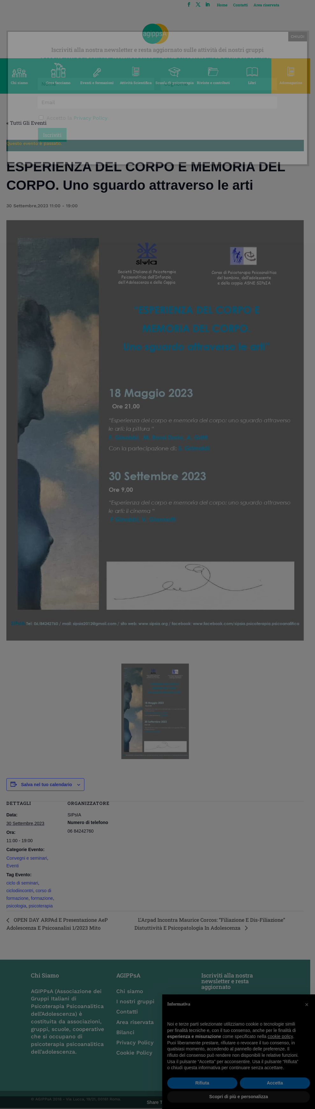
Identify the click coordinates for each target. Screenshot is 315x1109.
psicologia (16, 912)
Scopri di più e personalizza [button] (238, 1096)
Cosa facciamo (59, 82)
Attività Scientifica (138, 82)
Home (226, 5)
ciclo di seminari (22, 889)
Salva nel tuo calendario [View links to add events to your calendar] (46, 791)
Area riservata (270, 5)
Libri (256, 82)
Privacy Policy (136, 1049)
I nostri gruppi (137, 1008)
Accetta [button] (275, 1082)
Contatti (244, 5)
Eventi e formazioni (98, 82)
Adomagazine (295, 82)
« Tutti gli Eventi (26, 122)
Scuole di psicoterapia (177, 82)
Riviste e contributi (216, 82)
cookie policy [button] (280, 1036)
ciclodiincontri (19, 897)
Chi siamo (19, 82)
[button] (307, 1004)
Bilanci (127, 1039)
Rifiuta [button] (202, 1082)
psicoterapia (41, 912)
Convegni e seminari (26, 864)
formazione (42, 904)
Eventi (12, 872)
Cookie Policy (136, 1059)
